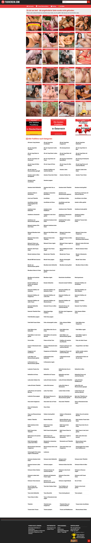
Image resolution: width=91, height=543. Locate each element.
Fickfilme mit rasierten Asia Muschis (65, 341)
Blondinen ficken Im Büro (82, 265)
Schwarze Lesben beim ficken (33, 476)
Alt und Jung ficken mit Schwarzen (33, 159)
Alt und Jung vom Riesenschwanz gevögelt (34, 170)
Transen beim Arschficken (82, 504)
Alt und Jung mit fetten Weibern (33, 165)
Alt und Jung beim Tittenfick (32, 148)
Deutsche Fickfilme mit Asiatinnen (33, 290)
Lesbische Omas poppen (34, 396)
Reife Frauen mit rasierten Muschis (34, 436)
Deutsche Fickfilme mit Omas (80, 296)
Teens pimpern (78, 493)
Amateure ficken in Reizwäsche (32, 193)
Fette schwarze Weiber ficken (65, 323)
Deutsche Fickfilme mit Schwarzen (64, 301)
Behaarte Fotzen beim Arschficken (65, 233)
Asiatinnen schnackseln (34, 214)
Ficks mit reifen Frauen (81, 340)
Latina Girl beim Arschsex (50, 380)
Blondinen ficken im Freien (34, 270)
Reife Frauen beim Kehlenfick (64, 425)
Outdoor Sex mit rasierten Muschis (82, 414)
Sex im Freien (78, 480)
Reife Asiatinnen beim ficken (33, 425)
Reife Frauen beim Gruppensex (48, 425)
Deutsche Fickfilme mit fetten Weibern (80, 290)
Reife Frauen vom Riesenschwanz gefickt (49, 436)
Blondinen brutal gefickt (66, 265)
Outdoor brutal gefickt (49, 414)
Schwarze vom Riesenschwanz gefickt (49, 481)
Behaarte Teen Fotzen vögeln (49, 249)
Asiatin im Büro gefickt (80, 202)
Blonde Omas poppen (49, 259)
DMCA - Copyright (62, 532)
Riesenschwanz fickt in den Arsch (50, 447)
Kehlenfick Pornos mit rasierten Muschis (80, 375)
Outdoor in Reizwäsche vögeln (65, 414)
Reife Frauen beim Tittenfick (32, 431)
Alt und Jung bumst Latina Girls (50, 148)
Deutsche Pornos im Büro (50, 306)
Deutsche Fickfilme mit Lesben (64, 296)
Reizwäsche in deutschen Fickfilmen (50, 442)
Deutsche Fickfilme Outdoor (79, 301)
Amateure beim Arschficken (31, 181)
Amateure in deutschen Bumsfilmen (49, 193)
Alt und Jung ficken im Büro (81, 148)
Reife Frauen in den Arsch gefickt (82, 431)
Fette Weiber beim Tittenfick (64, 330)
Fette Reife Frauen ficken (34, 322)
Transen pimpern (48, 509)
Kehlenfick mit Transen (49, 374)
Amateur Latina (63, 169)
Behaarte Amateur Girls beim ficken (33, 226)
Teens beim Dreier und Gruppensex (65, 447)
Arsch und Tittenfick (33, 198)
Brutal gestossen (79, 277)
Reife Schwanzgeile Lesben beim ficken (32, 442)
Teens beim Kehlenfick (33, 493)
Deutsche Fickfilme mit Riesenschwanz (49, 301)
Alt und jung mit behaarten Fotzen (82, 159)
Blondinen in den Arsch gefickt (49, 271)
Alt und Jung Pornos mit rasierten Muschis (82, 165)
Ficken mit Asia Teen (49, 340)
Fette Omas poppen (48, 316)
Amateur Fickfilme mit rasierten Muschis (49, 170)
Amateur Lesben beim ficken (81, 170)
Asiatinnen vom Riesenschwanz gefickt (33, 220)
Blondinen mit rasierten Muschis (33, 278)
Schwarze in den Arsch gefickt (64, 470)
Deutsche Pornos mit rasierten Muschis (64, 306)
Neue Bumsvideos (42, 6)
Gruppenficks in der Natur (82, 345)
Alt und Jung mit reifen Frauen (65, 165)
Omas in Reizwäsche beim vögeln (81, 402)
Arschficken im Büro (64, 198)
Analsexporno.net (51, 527)
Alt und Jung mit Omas (49, 164)
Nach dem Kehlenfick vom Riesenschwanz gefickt (65, 397)
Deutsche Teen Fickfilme (81, 306)
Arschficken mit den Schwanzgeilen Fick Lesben (33, 204)
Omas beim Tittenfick (64, 401)
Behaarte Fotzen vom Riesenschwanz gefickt (33, 244)
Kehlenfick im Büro (79, 369)
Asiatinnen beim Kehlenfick (32, 210)
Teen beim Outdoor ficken (50, 486)
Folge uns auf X (74, 530)
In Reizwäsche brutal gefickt (65, 357)
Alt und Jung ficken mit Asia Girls (65, 154)
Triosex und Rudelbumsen (66, 509)
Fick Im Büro (31, 340)
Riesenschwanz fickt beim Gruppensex (34, 447)
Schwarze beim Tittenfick (81, 459)
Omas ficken (47, 407)
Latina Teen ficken (48, 390)
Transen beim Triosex (33, 509)
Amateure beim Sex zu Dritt (49, 188)
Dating (53, 6)
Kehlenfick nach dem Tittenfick (64, 375)
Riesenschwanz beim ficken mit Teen (81, 442)
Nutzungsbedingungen (63, 530)
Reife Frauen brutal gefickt (50, 430)
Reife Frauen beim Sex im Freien (82, 425)
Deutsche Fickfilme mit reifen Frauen (33, 301)
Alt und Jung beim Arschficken (48, 143)
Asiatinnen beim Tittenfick (65, 209)
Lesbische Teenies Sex (33, 369)
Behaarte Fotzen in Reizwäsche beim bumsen (82, 238)
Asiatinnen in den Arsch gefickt (49, 215)
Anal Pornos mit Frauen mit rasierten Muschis (81, 193)
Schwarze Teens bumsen (34, 480)
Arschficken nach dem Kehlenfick (64, 203)
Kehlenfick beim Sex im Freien (64, 369)
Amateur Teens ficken (81, 175)
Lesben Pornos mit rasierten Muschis (79, 391)
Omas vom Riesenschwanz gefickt (34, 414)
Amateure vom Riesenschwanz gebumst (65, 193)
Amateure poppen (48, 180)
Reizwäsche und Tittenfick (66, 441)
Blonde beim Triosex (65, 254)
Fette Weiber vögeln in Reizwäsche (81, 335)
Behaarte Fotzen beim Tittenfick (49, 238)
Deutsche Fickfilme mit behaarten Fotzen (49, 290)
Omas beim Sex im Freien (50, 401)
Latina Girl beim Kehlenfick (65, 380)
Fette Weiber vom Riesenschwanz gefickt (65, 335)
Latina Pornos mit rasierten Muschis (34, 391)
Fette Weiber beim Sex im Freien (50, 330)
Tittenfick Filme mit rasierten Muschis (64, 504)
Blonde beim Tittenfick (49, 254)
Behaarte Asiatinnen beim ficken (50, 226)
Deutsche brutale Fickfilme (65, 283)
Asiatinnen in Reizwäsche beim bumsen (65, 215)
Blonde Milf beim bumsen (34, 259)
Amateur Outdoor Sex (65, 175)
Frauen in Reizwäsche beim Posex (34, 346)
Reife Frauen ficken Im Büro (65, 431)
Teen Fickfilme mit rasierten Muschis (63, 487)
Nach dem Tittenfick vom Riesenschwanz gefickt (81, 397)
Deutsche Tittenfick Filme (34, 311)
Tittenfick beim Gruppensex (47, 504)
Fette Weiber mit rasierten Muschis (50, 335)
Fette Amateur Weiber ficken (80, 312)
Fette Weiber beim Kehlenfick (32, 330)
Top (89, 541)
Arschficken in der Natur (81, 198)
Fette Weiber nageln (81, 329)
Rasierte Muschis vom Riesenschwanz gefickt (65, 420)
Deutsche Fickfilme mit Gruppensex (33, 296)
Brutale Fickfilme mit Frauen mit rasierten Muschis (33, 284)
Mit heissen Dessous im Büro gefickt (50, 397)
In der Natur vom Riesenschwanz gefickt (33, 357)
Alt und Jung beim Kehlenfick (80, 143)
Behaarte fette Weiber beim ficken (50, 233)
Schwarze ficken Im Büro (81, 464)
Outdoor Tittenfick (32, 419)
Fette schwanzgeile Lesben (50, 322)
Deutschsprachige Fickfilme (48, 312)
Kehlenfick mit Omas (33, 374)
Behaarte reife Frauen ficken (33, 249)
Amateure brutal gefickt (81, 187)
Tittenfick (30, 504)
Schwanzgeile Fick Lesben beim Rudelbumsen (82, 447)
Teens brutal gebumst (64, 493)
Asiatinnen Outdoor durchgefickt (79, 215)
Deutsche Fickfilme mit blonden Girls (64, 290)
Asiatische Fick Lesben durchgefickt (64, 220)
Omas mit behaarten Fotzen (33, 407)
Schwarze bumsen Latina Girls (34, 465)
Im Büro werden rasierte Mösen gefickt (82, 352)
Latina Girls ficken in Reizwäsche (64, 386)
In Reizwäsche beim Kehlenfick (49, 357)
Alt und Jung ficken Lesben (50, 153)
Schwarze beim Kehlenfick (50, 459)
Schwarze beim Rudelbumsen (62, 459)
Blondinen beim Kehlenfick (50, 265)
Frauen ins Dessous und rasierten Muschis (66, 346)
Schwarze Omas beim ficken (64, 476)
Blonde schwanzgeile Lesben (65, 260)
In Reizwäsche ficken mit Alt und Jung (82, 357)
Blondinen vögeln (48, 277)
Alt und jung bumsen (65, 148)
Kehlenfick (46, 369)
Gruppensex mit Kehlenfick (50, 351)
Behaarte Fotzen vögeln (49, 243)
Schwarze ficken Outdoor (34, 470)
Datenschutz (61, 529)
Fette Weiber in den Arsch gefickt (34, 335)
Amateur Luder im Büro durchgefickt (33, 175)
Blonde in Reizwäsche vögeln (81, 255)
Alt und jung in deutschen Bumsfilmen (66, 159)
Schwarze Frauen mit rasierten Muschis (49, 470)
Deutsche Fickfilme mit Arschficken (80, 283)
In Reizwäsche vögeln (49, 362)
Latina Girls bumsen (49, 385)
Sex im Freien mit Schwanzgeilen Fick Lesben (32, 488)
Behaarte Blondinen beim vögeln (34, 233)
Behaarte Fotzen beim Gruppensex (81, 233)
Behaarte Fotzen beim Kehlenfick (33, 238)
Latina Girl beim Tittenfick (34, 385)
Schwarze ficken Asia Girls (65, 464)
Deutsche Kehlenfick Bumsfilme (33, 306)
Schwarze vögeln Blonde (65, 480)
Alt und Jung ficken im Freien (33, 154)
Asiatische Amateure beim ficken (50, 220)
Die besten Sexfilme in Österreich (36, 530)
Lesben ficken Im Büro (64, 390)
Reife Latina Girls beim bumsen (81, 436)
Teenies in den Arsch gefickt (80, 487)
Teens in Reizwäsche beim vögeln (50, 497)
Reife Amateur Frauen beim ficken (82, 420)
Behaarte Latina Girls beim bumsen (82, 244)
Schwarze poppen (48, 464)
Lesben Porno (50, 529)
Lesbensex (46, 452)
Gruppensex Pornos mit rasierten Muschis (65, 352)
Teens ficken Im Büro (33, 497)
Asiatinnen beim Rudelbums (48, 210)
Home (59, 527)
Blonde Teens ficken (81, 259)
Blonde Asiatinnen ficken (34, 254)
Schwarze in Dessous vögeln (80, 470)
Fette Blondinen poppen (33, 316)
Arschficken (47, 198)
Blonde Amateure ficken (82, 248)
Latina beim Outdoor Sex (34, 380)
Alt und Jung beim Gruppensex (64, 143)
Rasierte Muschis (48, 419)
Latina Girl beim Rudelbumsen (79, 380)
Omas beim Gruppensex (34, 401)
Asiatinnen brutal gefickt (81, 209)
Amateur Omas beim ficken (50, 175)
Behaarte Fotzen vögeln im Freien (66, 244)
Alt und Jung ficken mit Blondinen (81, 154)
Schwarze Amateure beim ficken (34, 459)
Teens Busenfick (48, 493)
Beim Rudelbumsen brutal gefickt (66, 249)
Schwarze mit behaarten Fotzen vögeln (50, 476)
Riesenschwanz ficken (81, 509)
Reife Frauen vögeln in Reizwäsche (65, 436)
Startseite (30, 6)
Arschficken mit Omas (49, 202)
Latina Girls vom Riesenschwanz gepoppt (81, 386)
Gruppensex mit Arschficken (32, 352)
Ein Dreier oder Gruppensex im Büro (65, 312)
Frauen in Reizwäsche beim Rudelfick (50, 346)
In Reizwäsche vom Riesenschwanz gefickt (33, 362)
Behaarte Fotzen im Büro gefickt (66, 238)
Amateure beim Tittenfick (65, 187)
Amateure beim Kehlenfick (34, 187)
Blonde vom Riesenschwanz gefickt (33, 265)
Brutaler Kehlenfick (48, 283)
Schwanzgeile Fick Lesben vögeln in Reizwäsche (34, 452)
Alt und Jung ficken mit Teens (49, 159)
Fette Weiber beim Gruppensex (80, 323)
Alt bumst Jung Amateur (34, 142)
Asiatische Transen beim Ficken (81, 220)
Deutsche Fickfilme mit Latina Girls (49, 296)
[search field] (74, 2)
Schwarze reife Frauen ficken (80, 476)
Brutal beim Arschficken (65, 277)
